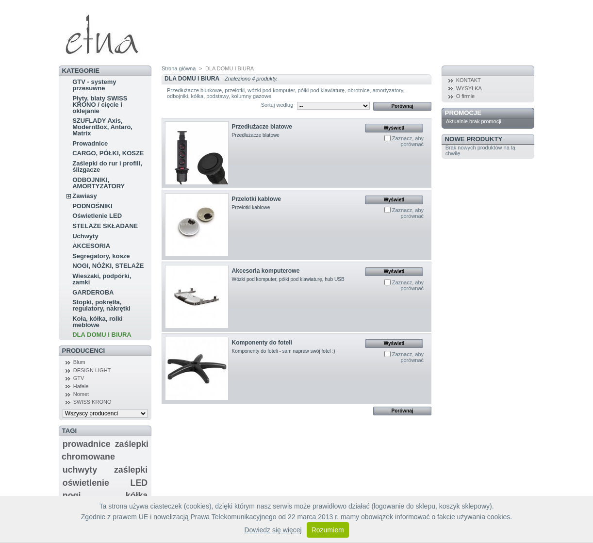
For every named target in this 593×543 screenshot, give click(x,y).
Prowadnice (90, 143)
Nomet (81, 394)
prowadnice (87, 444)
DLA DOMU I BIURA (102, 334)
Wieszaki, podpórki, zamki (101, 279)
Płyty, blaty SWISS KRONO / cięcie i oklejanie (99, 105)
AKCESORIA (91, 245)
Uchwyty (85, 236)
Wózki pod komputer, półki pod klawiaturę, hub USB (288, 279)
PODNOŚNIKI (92, 206)
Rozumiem (328, 530)
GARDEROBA (93, 292)
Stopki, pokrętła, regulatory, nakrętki (101, 305)
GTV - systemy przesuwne (94, 85)
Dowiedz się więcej (272, 530)
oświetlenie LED (105, 483)
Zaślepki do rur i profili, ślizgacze (107, 166)
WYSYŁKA (469, 88)
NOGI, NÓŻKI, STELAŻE (108, 265)
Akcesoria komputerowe (266, 270)
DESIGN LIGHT (92, 370)
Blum (79, 362)
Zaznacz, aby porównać (408, 141)
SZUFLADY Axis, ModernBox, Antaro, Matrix (102, 127)
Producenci (83, 350)
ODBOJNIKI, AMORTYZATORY (98, 183)
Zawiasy (84, 195)
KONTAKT (468, 80)
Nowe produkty (474, 139)
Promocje (463, 112)
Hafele (81, 386)
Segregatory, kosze (101, 256)
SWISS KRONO (92, 402)
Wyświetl (394, 128)
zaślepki (131, 470)
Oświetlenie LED (97, 215)
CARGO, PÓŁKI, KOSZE (108, 153)
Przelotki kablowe (256, 199)
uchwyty (80, 470)
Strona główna (179, 68)
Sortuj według (277, 105)
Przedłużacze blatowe (262, 126)
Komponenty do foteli (262, 342)
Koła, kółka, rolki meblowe (97, 322)
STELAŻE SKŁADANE (105, 226)
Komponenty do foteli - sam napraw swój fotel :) (283, 351)
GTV (78, 378)
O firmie (465, 96)
